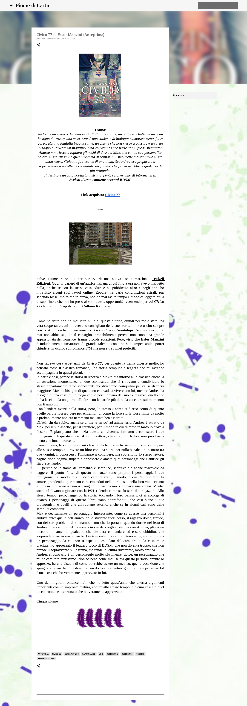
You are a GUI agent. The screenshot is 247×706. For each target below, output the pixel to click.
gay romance (88, 654)
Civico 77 (56, 654)
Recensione (112, 654)
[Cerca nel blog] (221, 5)
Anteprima (43, 654)
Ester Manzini (72, 654)
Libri (101, 654)
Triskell (140, 654)
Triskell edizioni (46, 658)
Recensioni (127, 654)
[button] (38, 45)
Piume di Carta (32, 5)
